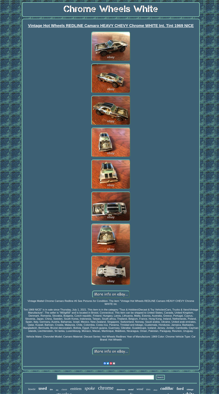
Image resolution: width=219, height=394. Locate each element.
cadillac (167, 388)
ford (180, 389)
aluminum (120, 389)
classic (64, 389)
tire (51, 389)
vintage (190, 389)
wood (140, 389)
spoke (90, 388)
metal (131, 389)
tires (148, 389)
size (57, 390)
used (43, 388)
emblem (76, 389)
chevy (155, 390)
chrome (106, 388)
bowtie (32, 389)
